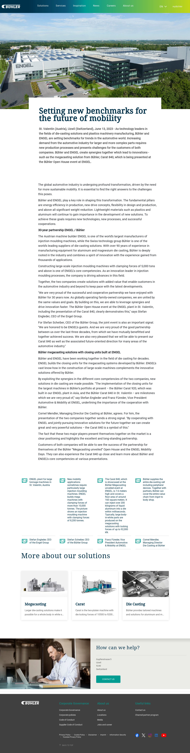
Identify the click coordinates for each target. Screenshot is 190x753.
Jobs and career (104, 724)
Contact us (140, 710)
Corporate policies (67, 714)
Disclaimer (92, 735)
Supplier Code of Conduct (70, 724)
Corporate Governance (69, 710)
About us (101, 710)
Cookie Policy (79, 735)
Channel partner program (146, 714)
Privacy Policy (64, 735)
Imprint (103, 735)
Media (100, 719)
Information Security (118, 735)
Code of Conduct (67, 719)
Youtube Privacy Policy (72, 737)
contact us (108, 679)
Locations (101, 714)
